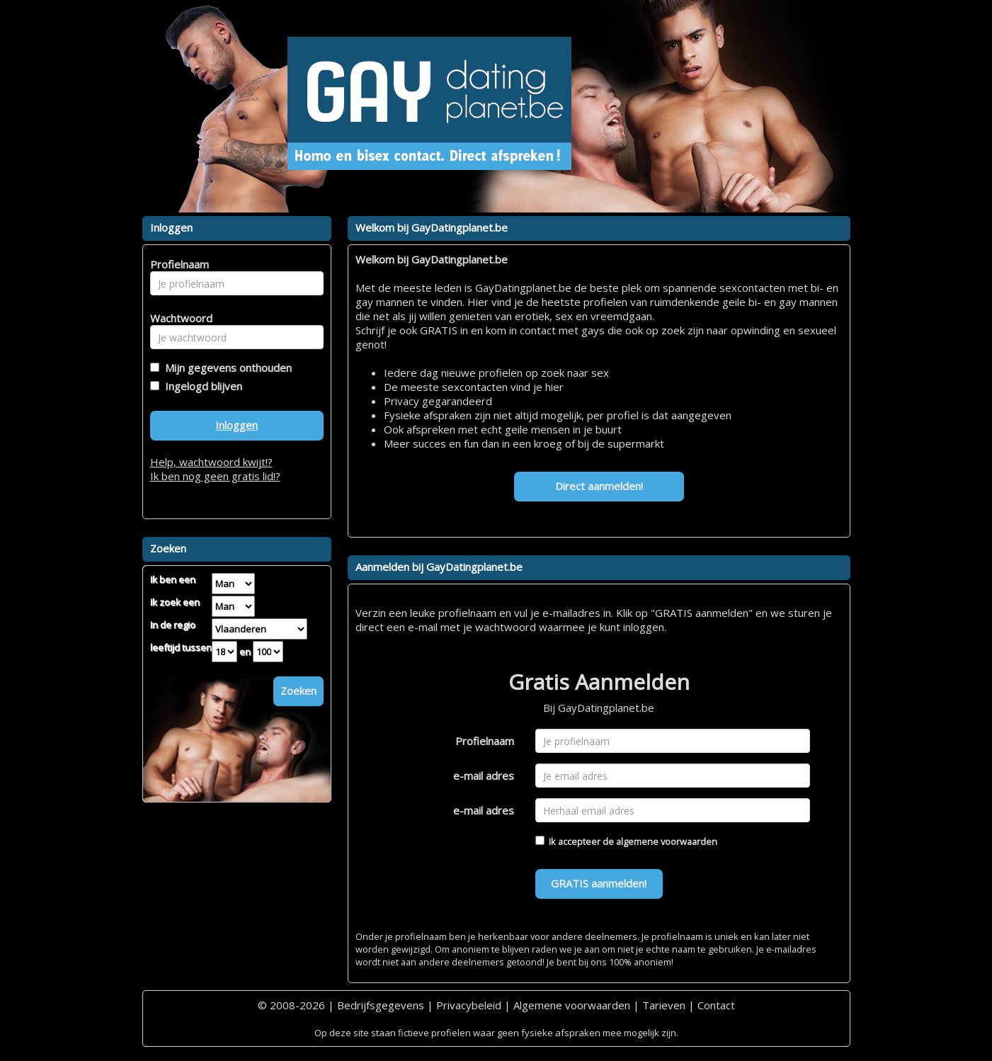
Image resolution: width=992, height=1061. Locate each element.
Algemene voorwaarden (571, 1005)
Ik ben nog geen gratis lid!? (215, 476)
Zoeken (298, 690)
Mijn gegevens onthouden (225, 368)
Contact (716, 1005)
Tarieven (663, 1005)
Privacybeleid (468, 1005)
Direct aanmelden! (599, 486)
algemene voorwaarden (666, 841)
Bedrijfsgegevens (380, 1005)
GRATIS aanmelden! (598, 883)
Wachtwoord (177, 318)
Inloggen (236, 425)
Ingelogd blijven (200, 386)
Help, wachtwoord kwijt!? (211, 462)
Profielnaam (484, 741)
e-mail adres (483, 775)
